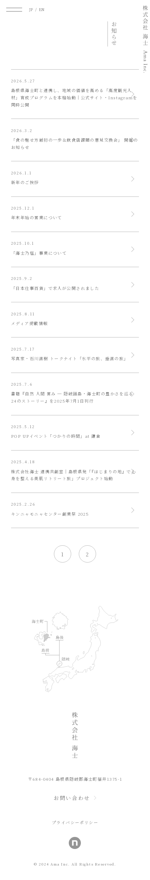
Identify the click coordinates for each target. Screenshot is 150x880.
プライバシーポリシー (75, 822)
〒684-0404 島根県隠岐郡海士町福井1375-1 (75, 779)
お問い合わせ (72, 797)
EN (42, 9)
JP (31, 9)
